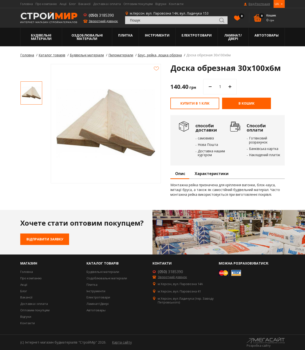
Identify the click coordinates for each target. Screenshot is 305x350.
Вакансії (84, 4)
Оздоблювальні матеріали (87, 37)
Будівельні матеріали (41, 37)
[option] (31, 93)
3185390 (101, 15)
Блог (72, 4)
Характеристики (212, 173)
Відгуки (160, 4)
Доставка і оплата (107, 4)
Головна (26, 4)
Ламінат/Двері (233, 37)
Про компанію (46, 4)
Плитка (125, 35)
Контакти (176, 4)
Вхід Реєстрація (259, 4)
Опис (180, 173)
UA (277, 4)
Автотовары (266, 35)
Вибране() (240, 16)
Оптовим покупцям (138, 4)
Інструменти (157, 35)
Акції (63, 4)
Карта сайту (122, 342)
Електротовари (197, 35)
